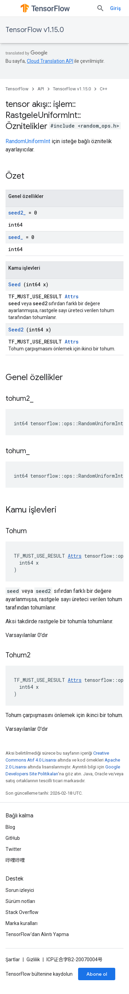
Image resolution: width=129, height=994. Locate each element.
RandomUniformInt (28, 141)
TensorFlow (17, 88)
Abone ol (96, 974)
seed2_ (17, 212)
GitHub (13, 838)
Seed (14, 284)
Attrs (71, 296)
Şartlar (13, 959)
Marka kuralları (21, 923)
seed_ (15, 237)
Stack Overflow (22, 912)
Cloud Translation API (50, 61)
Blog (10, 827)
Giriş (115, 8)
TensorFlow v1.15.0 (35, 30)
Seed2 (15, 329)
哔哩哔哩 (15, 860)
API (40, 88)
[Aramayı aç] (100, 8)
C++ (103, 88)
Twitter (13, 849)
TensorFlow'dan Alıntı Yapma (37, 934)
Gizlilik (33, 959)
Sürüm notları (20, 901)
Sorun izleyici (20, 890)
